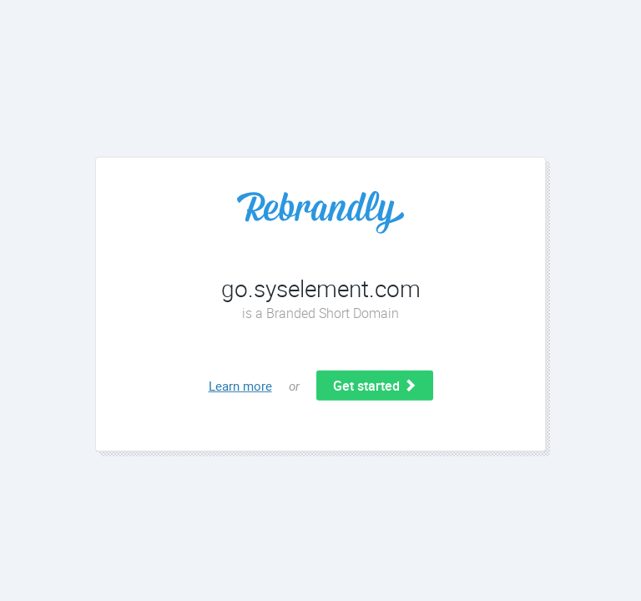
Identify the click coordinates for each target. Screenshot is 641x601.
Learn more (240, 385)
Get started (374, 385)
